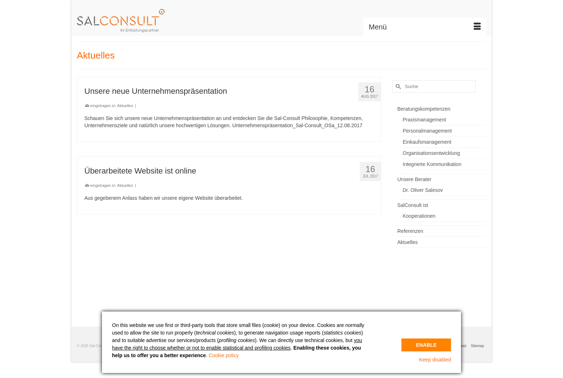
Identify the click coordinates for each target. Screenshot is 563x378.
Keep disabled (435, 360)
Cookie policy (223, 355)
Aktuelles (125, 105)
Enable (426, 345)
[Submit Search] (397, 86)
